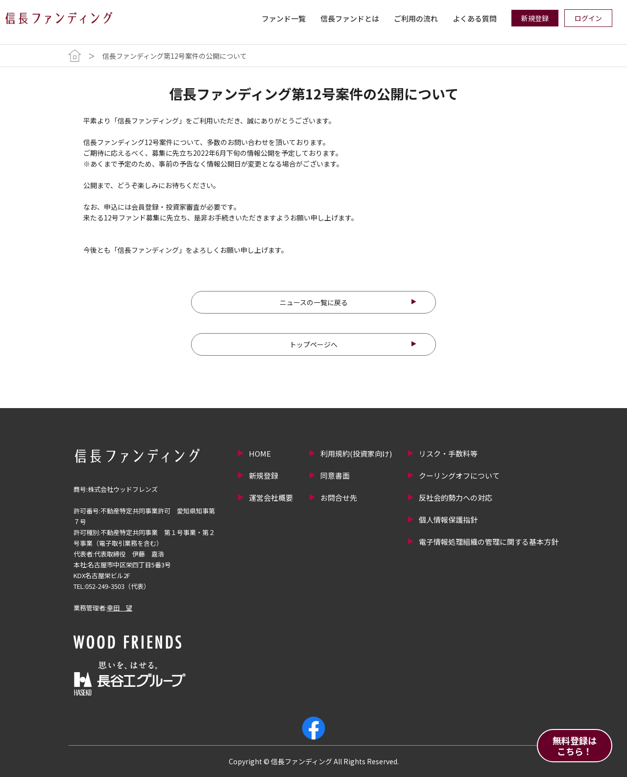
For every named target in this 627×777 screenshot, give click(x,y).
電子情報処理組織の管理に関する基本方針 (488, 541)
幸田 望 (119, 607)
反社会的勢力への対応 (455, 497)
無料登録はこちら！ (575, 745)
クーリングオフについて (459, 475)
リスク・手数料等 (448, 453)
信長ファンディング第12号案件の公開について (174, 56)
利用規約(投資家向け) (356, 453)
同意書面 (335, 475)
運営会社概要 (271, 497)
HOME (260, 453)
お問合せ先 (338, 497)
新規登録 (263, 475)
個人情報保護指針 (448, 519)
